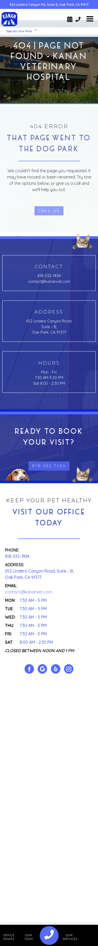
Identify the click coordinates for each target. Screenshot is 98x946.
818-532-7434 (49, 275)
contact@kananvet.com (49, 281)
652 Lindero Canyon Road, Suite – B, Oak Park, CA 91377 (49, 327)
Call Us (49, 230)
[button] (90, 19)
